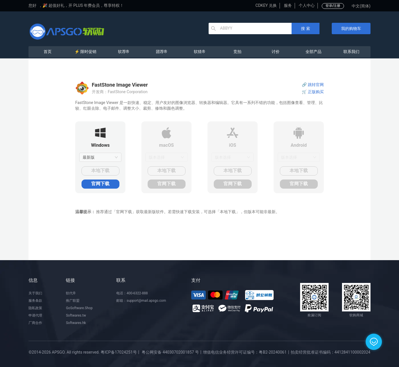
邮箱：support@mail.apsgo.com (141, 301)
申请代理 (35, 315)
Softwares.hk (76, 323)
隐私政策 (35, 308)
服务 (288, 5)
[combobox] (100, 157)
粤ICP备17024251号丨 (121, 352)
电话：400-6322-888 (132, 293)
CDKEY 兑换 (266, 5)
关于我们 (35, 293)
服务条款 (35, 301)
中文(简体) (361, 6)
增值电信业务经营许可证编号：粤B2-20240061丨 (246, 352)
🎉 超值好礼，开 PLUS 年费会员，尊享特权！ (83, 5)
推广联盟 (73, 301)
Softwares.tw (76, 315)
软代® (70, 293)
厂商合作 (35, 323)
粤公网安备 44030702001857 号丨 (172, 352)
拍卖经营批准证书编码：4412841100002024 (330, 352)
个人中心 (307, 5)
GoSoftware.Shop (79, 308)
